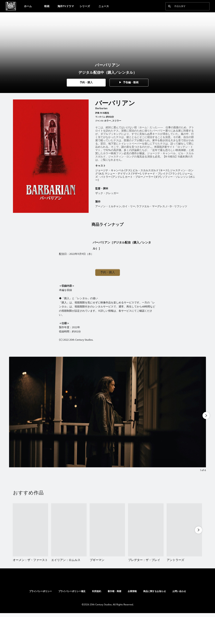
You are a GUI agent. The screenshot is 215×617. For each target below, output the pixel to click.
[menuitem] (28, 6)
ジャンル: (99, 121)
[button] (86, 82)
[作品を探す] (185, 6)
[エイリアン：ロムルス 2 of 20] (68, 529)
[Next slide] (201, 417)
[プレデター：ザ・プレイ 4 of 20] (145, 529)
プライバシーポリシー (40, 595)
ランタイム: (100, 117)
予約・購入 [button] (107, 272)
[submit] (169, 6)
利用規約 (96, 595)
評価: (97, 113)
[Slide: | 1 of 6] (107, 417)
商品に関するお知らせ (154, 595)
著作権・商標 (114, 595)
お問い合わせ (179, 595)
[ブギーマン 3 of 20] (107, 529)
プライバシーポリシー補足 (72, 595)
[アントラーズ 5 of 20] (184, 529)
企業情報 (132, 595)
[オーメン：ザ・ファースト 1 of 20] (30, 529)
